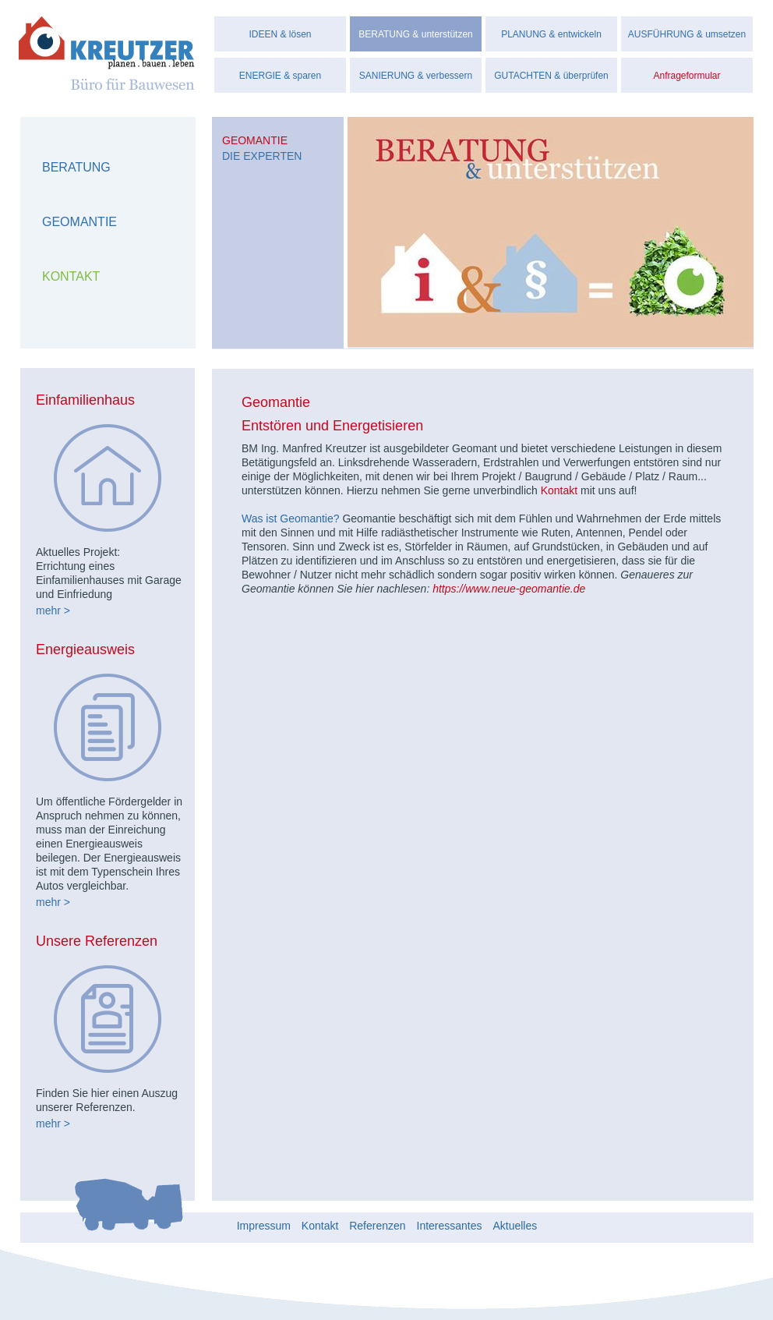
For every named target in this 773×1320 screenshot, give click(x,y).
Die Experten (262, 156)
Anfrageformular (686, 75)
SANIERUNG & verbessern (415, 75)
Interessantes (449, 1225)
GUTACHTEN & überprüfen (551, 75)
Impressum (264, 1225)
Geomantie (79, 221)
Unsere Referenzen (96, 941)
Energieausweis (85, 649)
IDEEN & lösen (280, 34)
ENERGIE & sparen (280, 75)
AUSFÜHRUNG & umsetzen (687, 34)
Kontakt (71, 276)
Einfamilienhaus (85, 400)
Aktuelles (514, 1225)
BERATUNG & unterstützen (415, 34)
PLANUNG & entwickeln (551, 34)
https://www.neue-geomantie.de (508, 588)
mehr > (53, 610)
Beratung (76, 167)
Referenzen (377, 1225)
